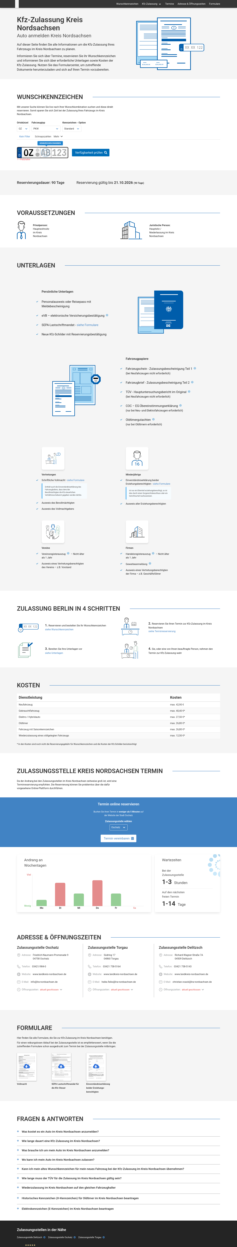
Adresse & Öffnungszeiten (192, 3)
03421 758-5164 (112, 966)
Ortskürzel (22, 122)
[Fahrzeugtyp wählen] (46, 129)
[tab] (24, 136)
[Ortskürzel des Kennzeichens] (28, 152)
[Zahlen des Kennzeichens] (59, 152)
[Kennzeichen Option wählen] (71, 129)
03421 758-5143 (183, 966)
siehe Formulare (87, 325)
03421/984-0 (39, 966)
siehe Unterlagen (54, 653)
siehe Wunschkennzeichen (59, 629)
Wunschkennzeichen (127, 3)
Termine (169, 3)
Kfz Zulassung (149, 3)
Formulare (214, 3)
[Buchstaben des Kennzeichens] (45, 152)
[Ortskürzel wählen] (23, 129)
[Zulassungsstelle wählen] (119, 827)
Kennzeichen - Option (74, 122)
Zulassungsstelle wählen (118, 821)
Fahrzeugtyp (38, 122)
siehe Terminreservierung (161, 631)
